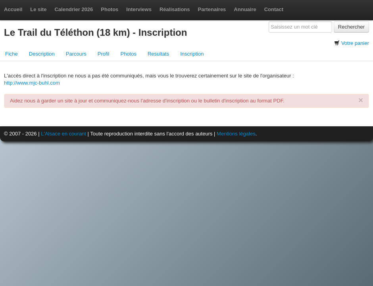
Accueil (13, 9)
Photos (109, 9)
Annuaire (245, 9)
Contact (273, 9)
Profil (104, 54)
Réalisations (175, 9)
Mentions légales (236, 134)
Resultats (158, 54)
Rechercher (351, 27)
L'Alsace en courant (63, 134)
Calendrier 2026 (73, 9)
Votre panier (355, 43)
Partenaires (212, 9)
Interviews (139, 9)
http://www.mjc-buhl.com (32, 83)
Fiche (11, 54)
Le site (38, 9)
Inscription (192, 54)
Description (42, 54)
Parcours (76, 54)
